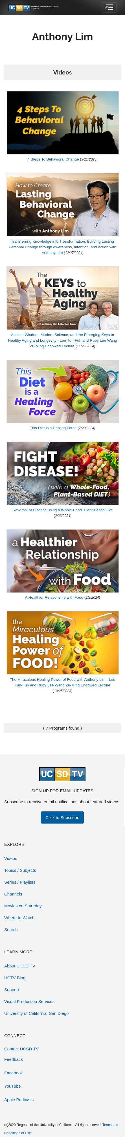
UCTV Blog (14, 977)
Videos (10, 858)
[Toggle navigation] (109, 7)
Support (11, 989)
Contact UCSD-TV (21, 1048)
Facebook (13, 1072)
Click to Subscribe (62, 817)
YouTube (12, 1086)
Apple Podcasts (19, 1099)
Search (11, 929)
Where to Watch (19, 917)
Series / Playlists (19, 882)
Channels (13, 894)
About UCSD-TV (19, 965)
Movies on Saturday (23, 905)
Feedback (13, 1059)
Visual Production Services (29, 1001)
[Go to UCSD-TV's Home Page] (33, 7)
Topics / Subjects (20, 870)
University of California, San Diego (36, 1013)
